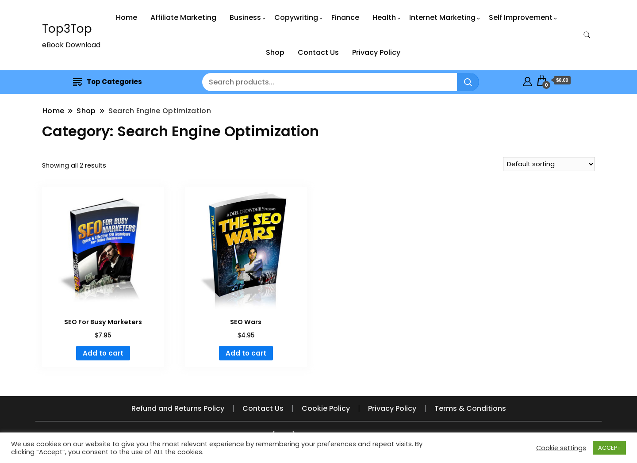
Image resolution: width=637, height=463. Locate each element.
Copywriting (296, 17)
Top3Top (67, 29)
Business (245, 17)
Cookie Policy (326, 408)
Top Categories (107, 81)
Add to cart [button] (103, 353)
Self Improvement (521, 17)
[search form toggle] (587, 35)
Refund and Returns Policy (177, 408)
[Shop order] (549, 164)
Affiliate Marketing (183, 17)
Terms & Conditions (470, 408)
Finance (345, 17)
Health (384, 17)
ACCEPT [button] (609, 448)
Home (126, 17)
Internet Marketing (442, 17)
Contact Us (318, 52)
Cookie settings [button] (561, 448)
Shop (275, 52)
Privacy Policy (376, 52)
